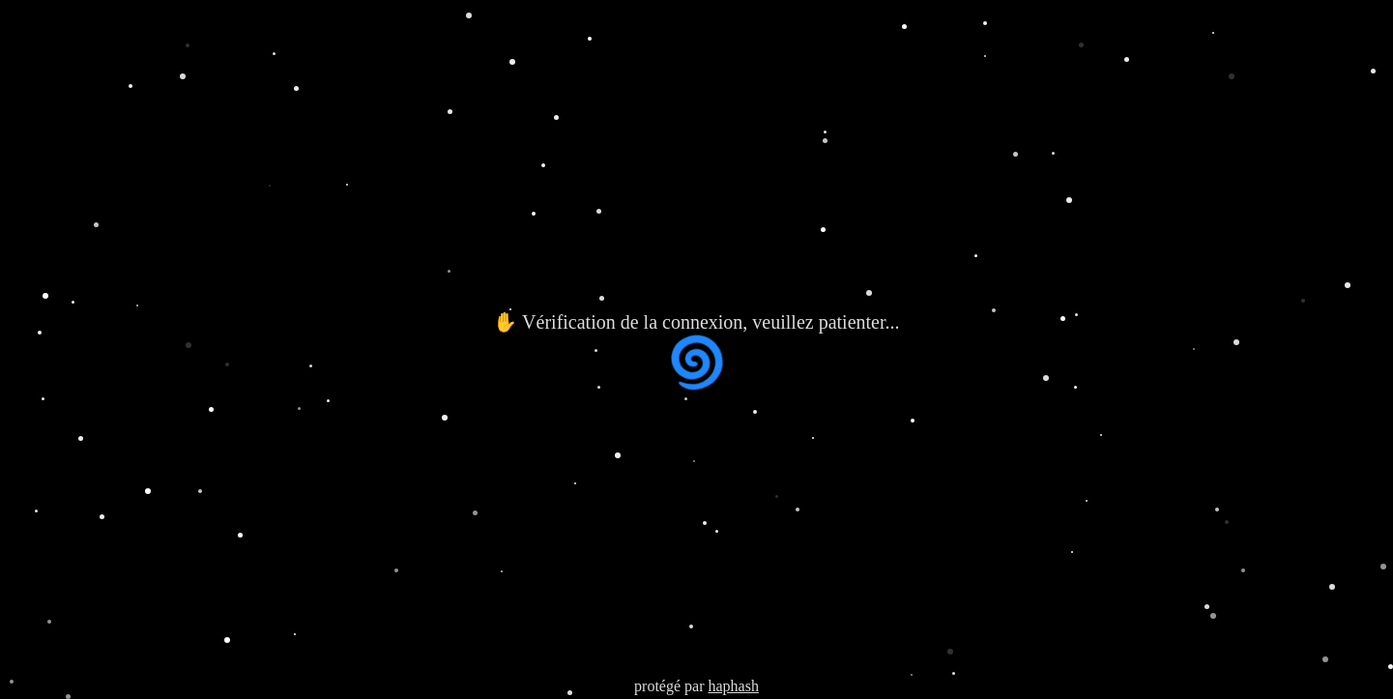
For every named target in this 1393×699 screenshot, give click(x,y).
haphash (733, 686)
